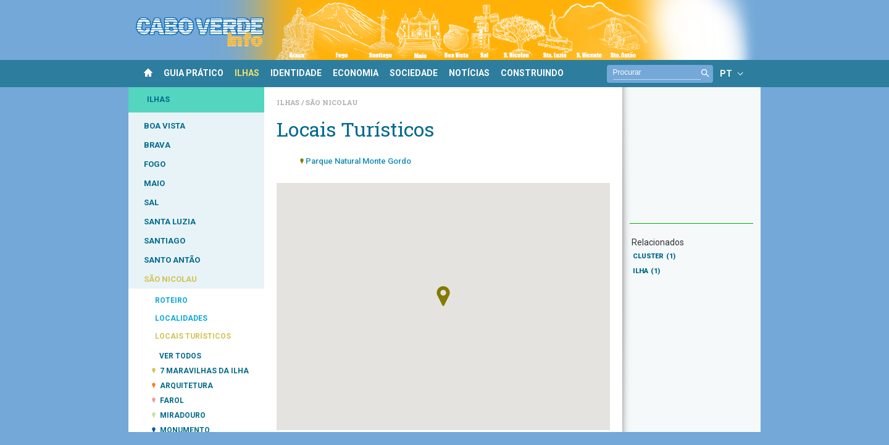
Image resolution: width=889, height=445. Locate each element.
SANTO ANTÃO (172, 260)
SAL (151, 202)
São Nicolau (332, 102)
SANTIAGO (164, 240)
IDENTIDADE (296, 73)
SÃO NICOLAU (170, 279)
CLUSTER (654, 256)
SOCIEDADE (414, 73)
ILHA (646, 271)
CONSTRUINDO (532, 73)
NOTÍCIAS (469, 73)
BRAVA (157, 145)
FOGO (154, 164)
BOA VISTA (164, 125)
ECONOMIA (355, 73)
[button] (443, 296)
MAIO (154, 183)
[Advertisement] (691, 161)
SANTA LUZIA (170, 221)
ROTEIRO (171, 300)
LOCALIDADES (181, 318)
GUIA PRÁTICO (193, 73)
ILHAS (247, 73)
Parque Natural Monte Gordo (358, 161)
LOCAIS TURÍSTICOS (193, 336)
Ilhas (289, 102)
